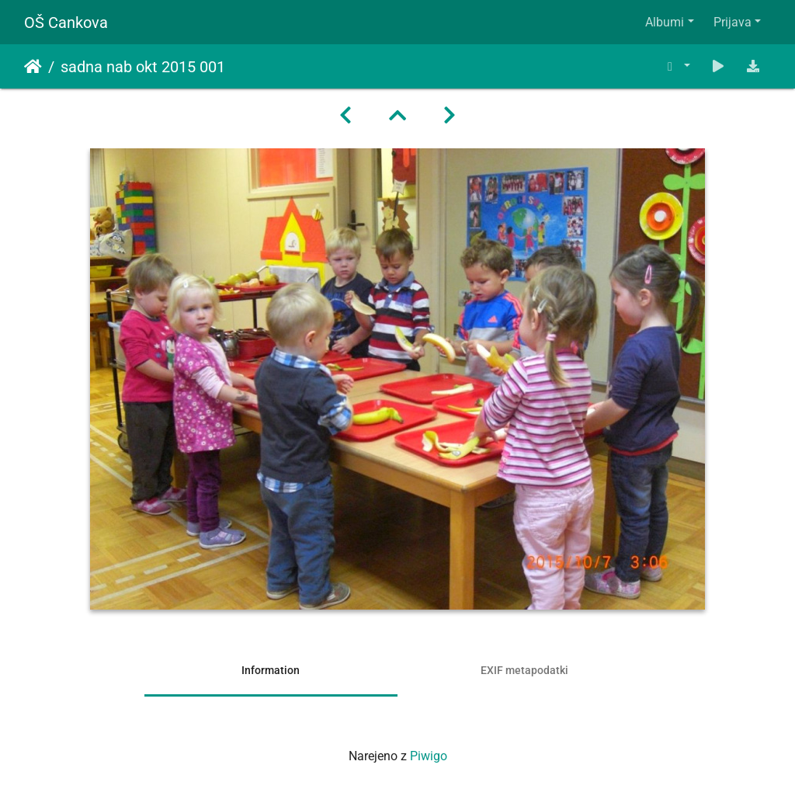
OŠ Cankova (66, 22)
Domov (33, 66)
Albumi (664, 22)
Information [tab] (270, 670)
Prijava (732, 22)
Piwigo (428, 756)
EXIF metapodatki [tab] (524, 670)
